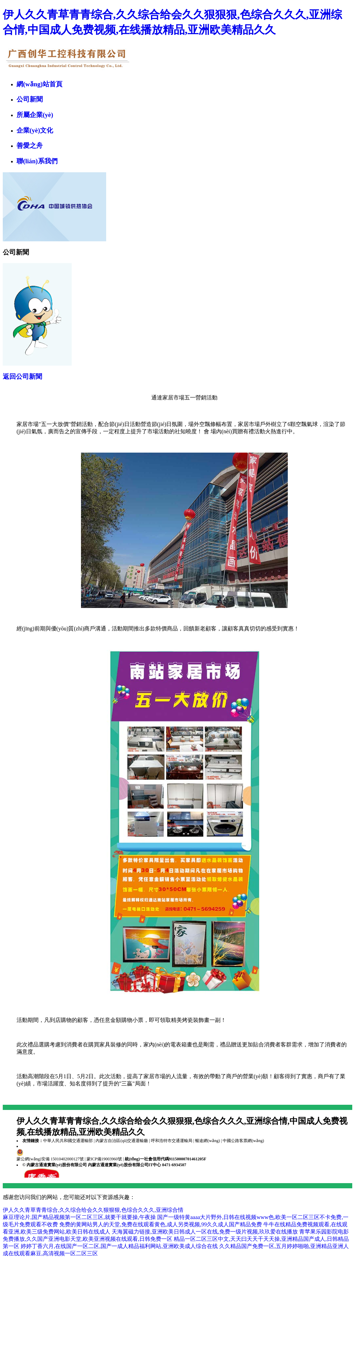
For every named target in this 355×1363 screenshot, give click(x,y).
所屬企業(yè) (35, 114)
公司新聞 (30, 99)
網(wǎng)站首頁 (39, 84)
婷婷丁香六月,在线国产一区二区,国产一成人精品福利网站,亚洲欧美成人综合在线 (119, 1246)
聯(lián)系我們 (37, 161)
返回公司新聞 (22, 376)
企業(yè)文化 (35, 130)
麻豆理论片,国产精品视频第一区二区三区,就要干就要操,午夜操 (79, 1217)
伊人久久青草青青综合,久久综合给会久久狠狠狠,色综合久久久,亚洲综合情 (93, 1210)
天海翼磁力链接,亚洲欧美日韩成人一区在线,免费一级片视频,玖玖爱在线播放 (205, 1232)
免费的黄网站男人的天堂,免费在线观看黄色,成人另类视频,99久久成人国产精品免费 (160, 1224)
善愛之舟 (30, 145)
